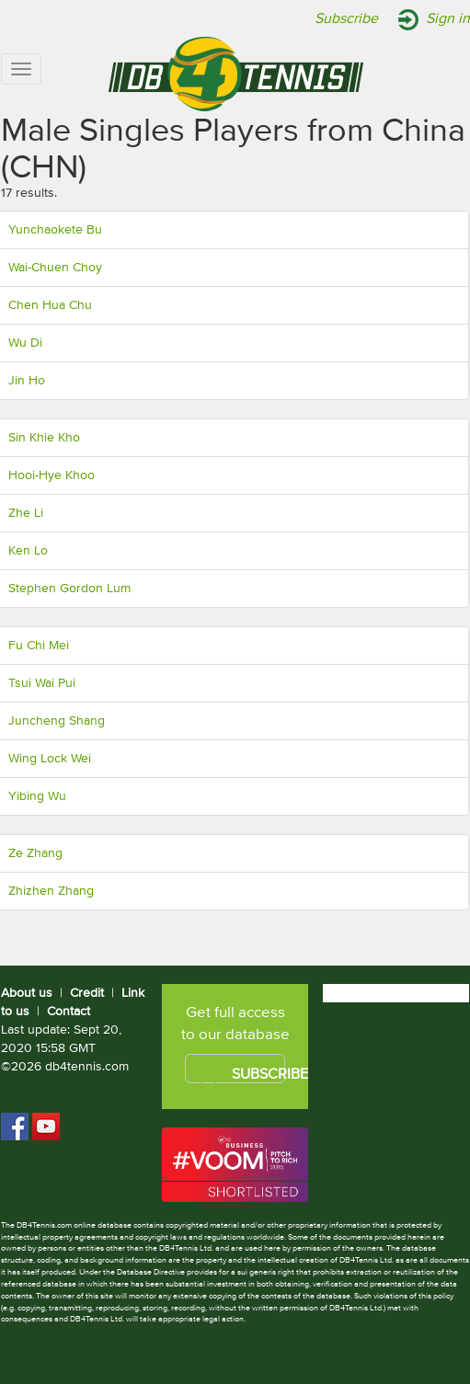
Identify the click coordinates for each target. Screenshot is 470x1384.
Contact (68, 1011)
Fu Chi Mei (38, 645)
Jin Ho (26, 380)
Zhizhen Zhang (51, 891)
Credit (87, 993)
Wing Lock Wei (49, 758)
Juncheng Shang (56, 721)
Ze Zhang (35, 853)
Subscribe (346, 19)
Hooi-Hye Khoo (51, 475)
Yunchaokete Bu (55, 229)
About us (26, 993)
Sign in (448, 19)
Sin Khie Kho (44, 437)
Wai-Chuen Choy (55, 267)
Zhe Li (25, 513)
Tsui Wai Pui (41, 683)
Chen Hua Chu (50, 305)
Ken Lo (28, 550)
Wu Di (25, 343)
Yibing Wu (37, 796)
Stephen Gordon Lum (69, 588)
